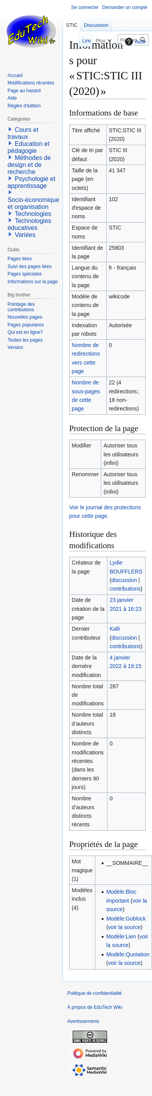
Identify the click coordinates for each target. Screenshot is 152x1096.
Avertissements (83, 1021)
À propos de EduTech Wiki (94, 1007)
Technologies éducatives (29, 224)
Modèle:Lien (121, 936)
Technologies (33, 213)
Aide (134, 42)
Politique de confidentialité (94, 993)
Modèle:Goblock (126, 918)
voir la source (124, 927)
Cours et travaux (22, 133)
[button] (10, 129)
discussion (124, 580)
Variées (25, 234)
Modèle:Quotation (128, 954)
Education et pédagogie (28, 147)
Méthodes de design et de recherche (29, 164)
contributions (124, 589)
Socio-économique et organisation (33, 203)
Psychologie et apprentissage (31, 182)
